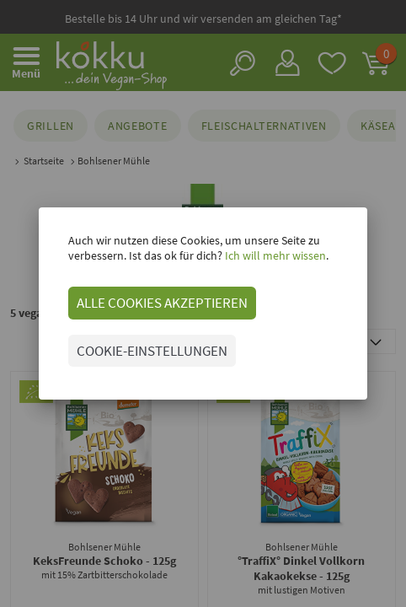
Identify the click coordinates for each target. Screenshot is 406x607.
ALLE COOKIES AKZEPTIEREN (162, 302)
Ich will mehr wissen (274, 255)
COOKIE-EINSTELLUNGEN (152, 350)
